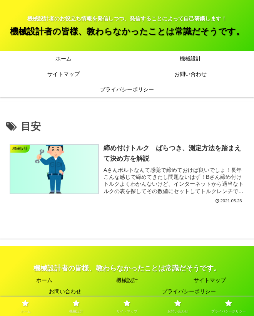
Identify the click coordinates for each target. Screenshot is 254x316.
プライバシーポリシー (189, 291)
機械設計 (127, 280)
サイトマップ (210, 280)
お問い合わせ (65, 291)
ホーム (44, 280)
